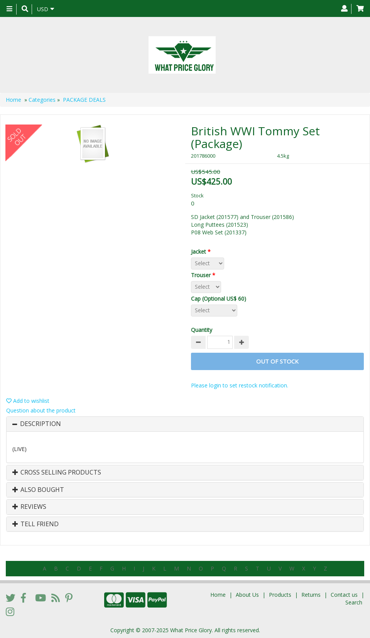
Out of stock (277, 361)
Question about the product (41, 410)
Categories (42, 99)
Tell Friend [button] (35, 524)
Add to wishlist (27, 400)
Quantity (201, 329)
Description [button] (40, 424)
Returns (311, 594)
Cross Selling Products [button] (56, 472)
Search (353, 602)
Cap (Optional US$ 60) (220, 298)
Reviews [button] (29, 506)
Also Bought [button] (38, 489)
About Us (247, 594)
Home (13, 99)
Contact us (344, 594)
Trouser (204, 275)
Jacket (202, 251)
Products (280, 594)
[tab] (185, 424)
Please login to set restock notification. (239, 385)
